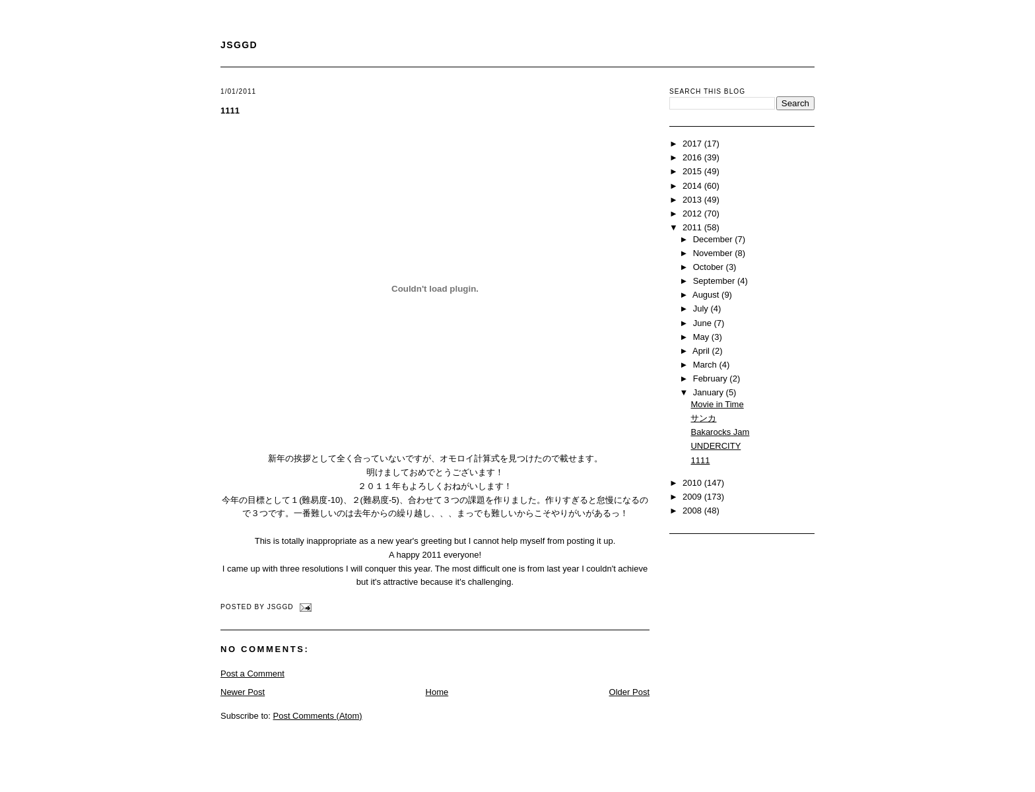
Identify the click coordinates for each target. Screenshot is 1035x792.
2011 (693, 227)
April (702, 351)
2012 (693, 213)
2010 (693, 483)
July (702, 309)
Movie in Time (716, 404)
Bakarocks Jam (719, 432)
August (706, 295)
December (714, 239)
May (702, 337)
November (714, 253)
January (709, 392)
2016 (693, 157)
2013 (693, 200)
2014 (693, 186)
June (703, 323)
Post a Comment (252, 673)
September (715, 281)
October (709, 267)
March (706, 365)
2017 (693, 143)
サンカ (703, 418)
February (711, 378)
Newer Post (242, 692)
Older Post (629, 692)
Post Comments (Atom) (317, 716)
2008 (693, 510)
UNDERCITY (715, 446)
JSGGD (238, 45)
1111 (230, 111)
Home (437, 692)
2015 (693, 171)
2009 (693, 497)
